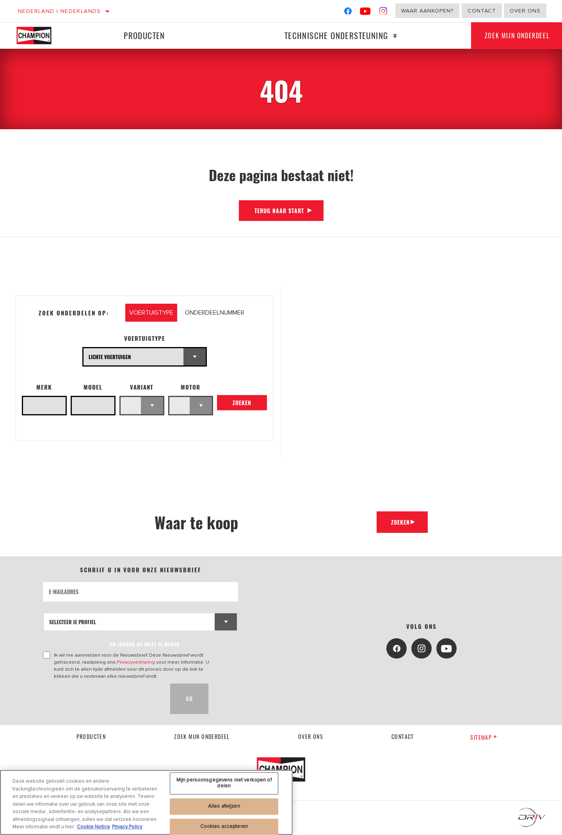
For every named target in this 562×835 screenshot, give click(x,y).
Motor (190, 387)
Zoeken (242, 404)
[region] (146, 802)
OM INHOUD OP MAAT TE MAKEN (144, 644)
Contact (482, 10)
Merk (44, 387)
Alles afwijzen (224, 806)
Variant (141, 387)
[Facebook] (348, 12)
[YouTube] (365, 12)
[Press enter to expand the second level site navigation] (392, 36)
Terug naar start (279, 211)
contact (402, 736)
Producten (143, 35)
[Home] (40, 35)
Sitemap (483, 737)
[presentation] (102, 699)
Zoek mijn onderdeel (202, 736)
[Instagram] (383, 12)
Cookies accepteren (224, 826)
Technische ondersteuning (333, 35)
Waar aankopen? (427, 10)
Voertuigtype (144, 338)
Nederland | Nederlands (59, 11)
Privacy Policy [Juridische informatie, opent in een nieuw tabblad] (127, 827)
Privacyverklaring (136, 662)
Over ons (525, 10)
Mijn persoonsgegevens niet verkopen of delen (224, 783)
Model (93, 387)
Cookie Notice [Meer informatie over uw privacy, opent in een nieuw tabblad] (93, 827)
